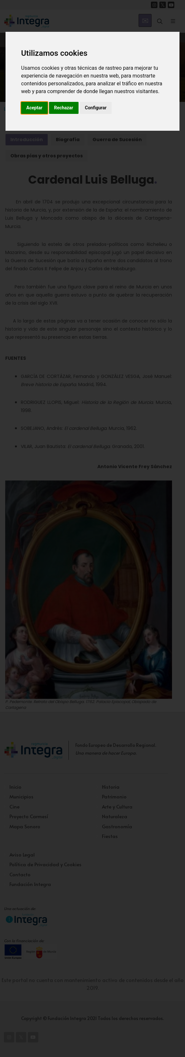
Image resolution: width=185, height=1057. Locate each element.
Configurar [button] (96, 107)
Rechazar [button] (63, 107)
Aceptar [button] (34, 107)
